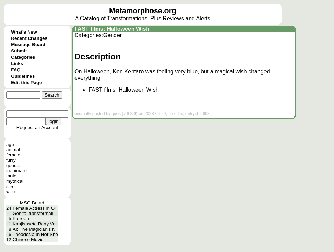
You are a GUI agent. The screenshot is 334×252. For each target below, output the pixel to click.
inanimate (16, 170)
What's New (24, 32)
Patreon (21, 218)
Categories (23, 57)
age (10, 144)
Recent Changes (29, 38)
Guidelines (23, 76)
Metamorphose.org (142, 11)
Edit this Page (26, 82)
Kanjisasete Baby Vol (34, 223)
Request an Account (37, 127)
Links (17, 63)
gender (13, 165)
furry (11, 160)
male (11, 175)
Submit (19, 51)
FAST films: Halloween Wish (111, 29)
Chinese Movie (28, 239)
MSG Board (32, 202)
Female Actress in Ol (34, 208)
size (10, 186)
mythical (14, 181)
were (11, 191)
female (13, 155)
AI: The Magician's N (34, 229)
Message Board (28, 44)
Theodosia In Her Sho (35, 234)
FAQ (15, 69)
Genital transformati (33, 213)
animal (13, 149)
